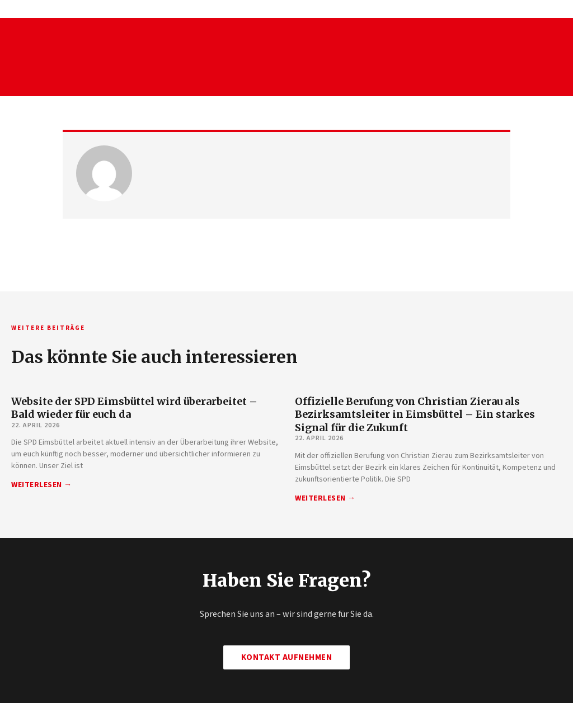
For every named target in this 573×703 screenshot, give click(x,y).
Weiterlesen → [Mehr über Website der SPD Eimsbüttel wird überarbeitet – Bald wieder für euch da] (41, 484)
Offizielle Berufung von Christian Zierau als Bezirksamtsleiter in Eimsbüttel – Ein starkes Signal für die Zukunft (415, 414)
